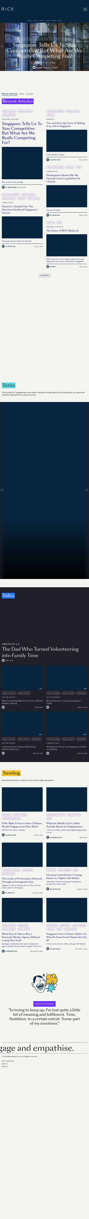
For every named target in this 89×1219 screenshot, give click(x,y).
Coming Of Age (52, 171)
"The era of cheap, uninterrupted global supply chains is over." (66, 831)
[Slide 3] (47, 20)
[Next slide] (86, 47)
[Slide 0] (29, 20)
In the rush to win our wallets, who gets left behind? (65, 944)
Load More (44, 275)
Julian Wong (42, 68)
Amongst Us (10, 644)
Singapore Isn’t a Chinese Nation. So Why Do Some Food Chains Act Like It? (66, 937)
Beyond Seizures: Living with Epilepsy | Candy (63, 702)
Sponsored (81, 693)
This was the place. (53, 210)
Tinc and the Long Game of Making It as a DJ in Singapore (65, 124)
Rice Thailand (8, 1061)
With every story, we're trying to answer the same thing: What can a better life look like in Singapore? (65, 260)
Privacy (5, 1067)
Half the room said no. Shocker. (13, 830)
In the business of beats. (55, 155)
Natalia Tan (56, 215)
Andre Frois (56, 160)
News (21, 94)
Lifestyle (50, 115)
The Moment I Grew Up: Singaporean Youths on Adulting (66, 748)
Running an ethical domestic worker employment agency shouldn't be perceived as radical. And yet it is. (22, 945)
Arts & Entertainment (55, 111)
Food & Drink (52, 925)
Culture (29, 94)
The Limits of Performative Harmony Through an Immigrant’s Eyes (22, 880)
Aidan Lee (11, 893)
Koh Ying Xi (56, 949)
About (5, 1064)
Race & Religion (8, 874)
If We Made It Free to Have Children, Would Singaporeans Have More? (22, 825)
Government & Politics (11, 818)
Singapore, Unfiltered (10, 119)
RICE (54, 267)
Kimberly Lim (57, 837)
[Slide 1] (35, 20)
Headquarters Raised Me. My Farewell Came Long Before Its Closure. (63, 178)
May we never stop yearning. (12, 182)
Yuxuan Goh (56, 889)
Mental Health (33, 198)
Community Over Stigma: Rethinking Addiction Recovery (18, 748)
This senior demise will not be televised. (17, 241)
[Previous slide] (2, 47)
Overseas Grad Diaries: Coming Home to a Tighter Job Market (64, 876)
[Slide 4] (53, 20)
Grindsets (50, 119)
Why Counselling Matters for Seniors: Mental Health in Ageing (22, 702)
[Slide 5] (59, 20)
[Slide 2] (41, 20)
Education (7, 815)
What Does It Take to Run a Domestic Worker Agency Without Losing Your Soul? (21, 937)
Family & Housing (28, 39)
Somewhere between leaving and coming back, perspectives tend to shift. (63, 883)
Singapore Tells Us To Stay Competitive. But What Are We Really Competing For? (22, 133)
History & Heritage (45, 39)
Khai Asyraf (12, 835)
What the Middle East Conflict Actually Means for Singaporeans (64, 825)
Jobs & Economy (61, 39)
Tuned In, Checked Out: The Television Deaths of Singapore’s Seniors (20, 209)
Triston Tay (12, 246)
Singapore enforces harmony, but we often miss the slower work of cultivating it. (21, 887)
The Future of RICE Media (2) (62, 230)
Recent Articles (10, 94)
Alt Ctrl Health (8, 697)
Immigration (27, 870)
